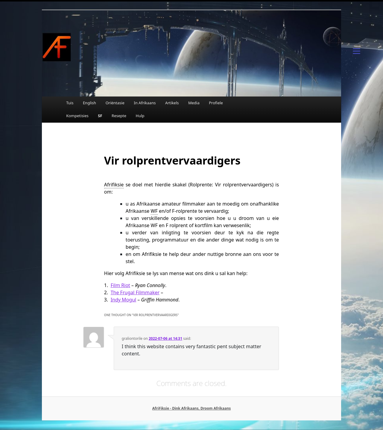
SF (100, 115)
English (89, 102)
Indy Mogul (123, 299)
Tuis (69, 102)
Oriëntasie (115, 102)
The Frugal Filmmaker (135, 292)
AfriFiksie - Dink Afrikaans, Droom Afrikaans (191, 408)
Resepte (119, 115)
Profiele (216, 102)
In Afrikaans (145, 102)
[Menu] (356, 50)
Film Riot (120, 285)
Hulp (140, 115)
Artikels (172, 102)
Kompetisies (77, 115)
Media (194, 102)
